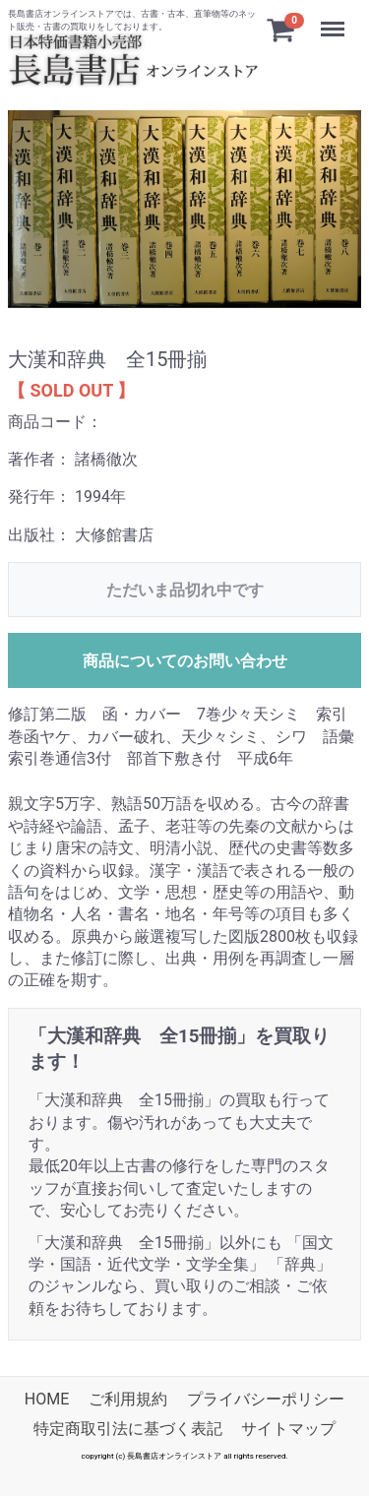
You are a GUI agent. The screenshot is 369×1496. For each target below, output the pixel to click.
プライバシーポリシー (265, 1399)
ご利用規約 (128, 1399)
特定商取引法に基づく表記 (127, 1429)
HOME (47, 1399)
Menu (334, 20)
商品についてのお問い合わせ (185, 661)
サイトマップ (288, 1429)
